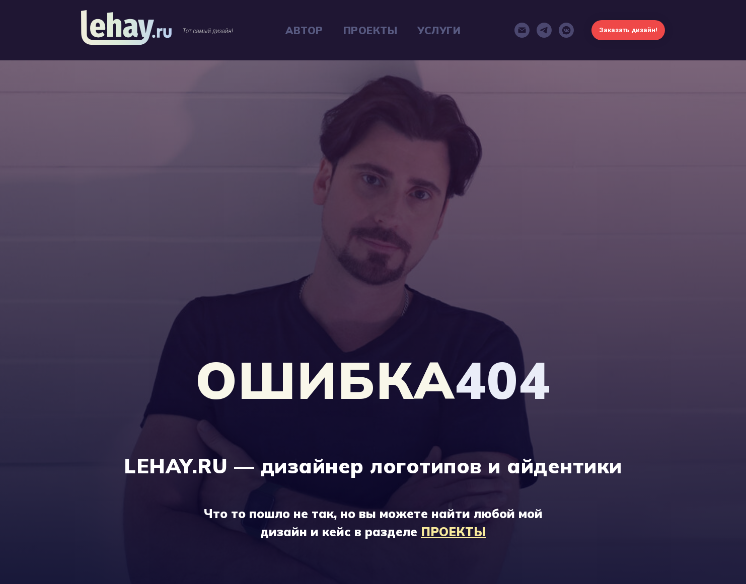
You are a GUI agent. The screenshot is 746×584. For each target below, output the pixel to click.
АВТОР (304, 30)
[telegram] (544, 30)
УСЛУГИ (439, 30)
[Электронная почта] (522, 30)
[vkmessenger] (566, 30)
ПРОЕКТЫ (370, 30)
